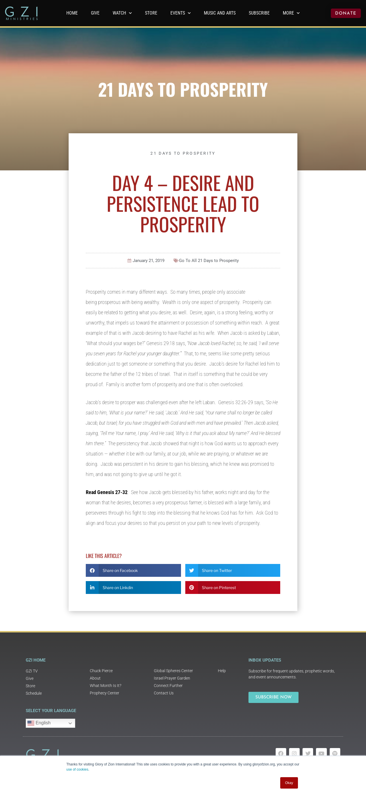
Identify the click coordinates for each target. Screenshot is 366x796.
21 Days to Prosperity (183, 89)
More (291, 13)
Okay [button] (289, 783)
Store (151, 13)
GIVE (95, 13)
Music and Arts (220, 13)
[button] (133, 570)
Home (72, 13)
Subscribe (259, 13)
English (39, 723)
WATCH (122, 13)
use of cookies (77, 769)
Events (180, 13)
